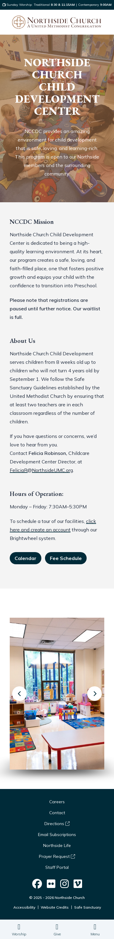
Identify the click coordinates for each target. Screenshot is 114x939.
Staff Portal (57, 867)
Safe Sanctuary (87, 907)
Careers (57, 801)
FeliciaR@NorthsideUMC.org (41, 470)
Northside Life (57, 845)
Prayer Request (57, 856)
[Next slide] (94, 693)
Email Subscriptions (57, 834)
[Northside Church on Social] (37, 884)
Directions (57, 823)
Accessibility (24, 907)
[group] (57, 694)
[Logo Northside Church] (56, 22)
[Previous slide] (19, 693)
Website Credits (55, 907)
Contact (57, 812)
